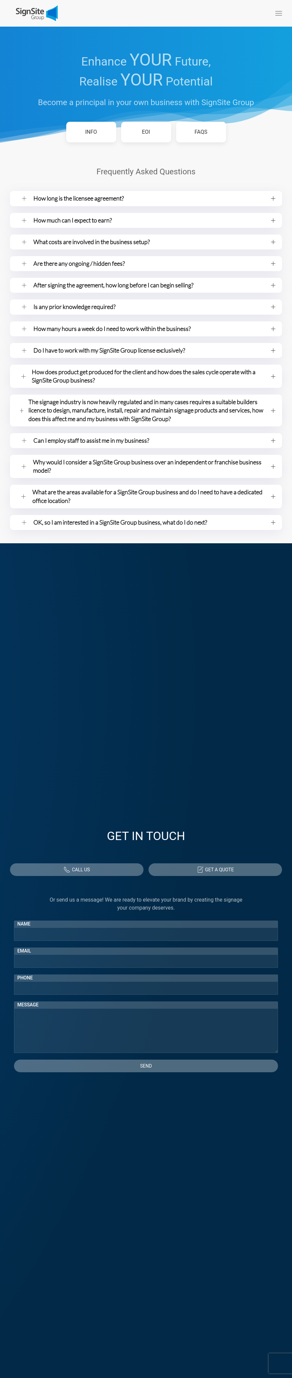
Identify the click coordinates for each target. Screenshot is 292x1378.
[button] (278, 13)
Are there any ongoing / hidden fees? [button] (154, 263)
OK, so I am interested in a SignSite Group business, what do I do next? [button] (154, 522)
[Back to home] (36, 13)
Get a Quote (215, 869)
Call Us (77, 869)
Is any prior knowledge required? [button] (154, 306)
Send (146, 1066)
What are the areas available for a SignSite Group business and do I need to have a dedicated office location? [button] (153, 496)
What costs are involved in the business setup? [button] (154, 242)
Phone (25, 977)
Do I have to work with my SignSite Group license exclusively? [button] (154, 350)
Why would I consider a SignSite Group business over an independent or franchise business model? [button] (154, 466)
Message (28, 1004)
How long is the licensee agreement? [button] (154, 198)
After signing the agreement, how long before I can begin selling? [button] (154, 285)
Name (24, 924)
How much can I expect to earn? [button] (154, 220)
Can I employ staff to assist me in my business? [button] (154, 440)
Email (24, 950)
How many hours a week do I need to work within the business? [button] (154, 328)
